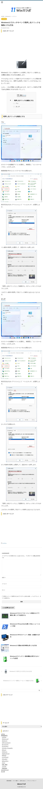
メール (4, 583)
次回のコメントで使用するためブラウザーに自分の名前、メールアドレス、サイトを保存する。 (21, 597)
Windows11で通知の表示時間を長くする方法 (23, 645)
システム (4, 543)
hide (24, 95)
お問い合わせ (22, 781)
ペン (15, 103)
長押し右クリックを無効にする (23, 100)
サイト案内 (15, 781)
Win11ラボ (21, 784)
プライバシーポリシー (31, 781)
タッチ (16, 106)
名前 (3, 577)
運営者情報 (9, 781)
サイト (3, 590)
